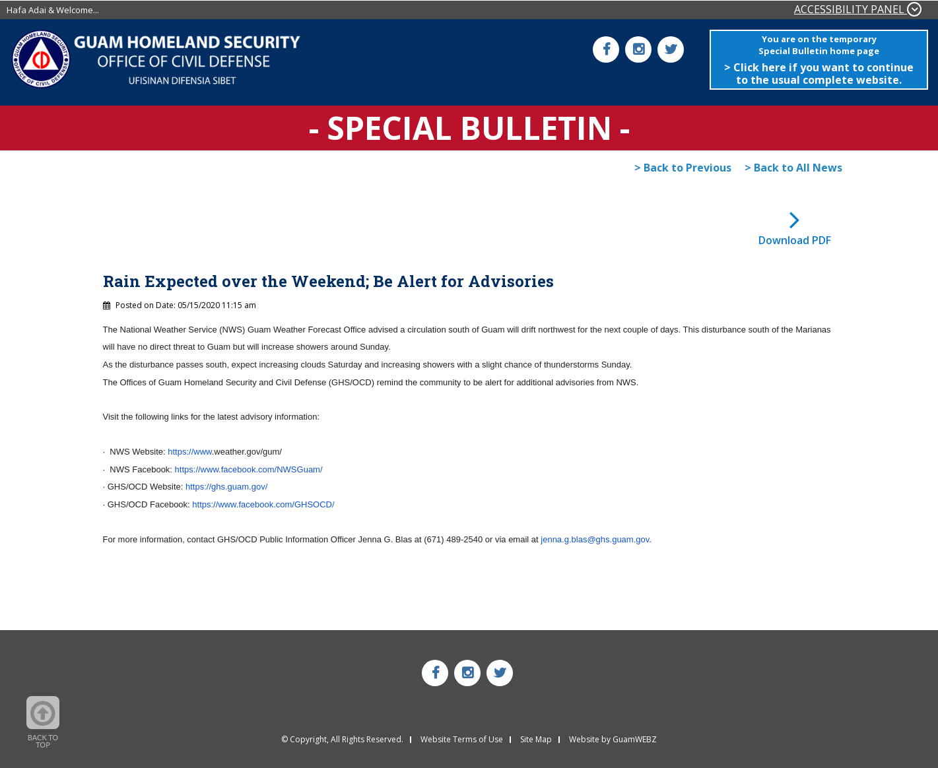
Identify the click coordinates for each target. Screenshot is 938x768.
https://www (189, 452)
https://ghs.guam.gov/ (226, 487)
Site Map (536, 739)
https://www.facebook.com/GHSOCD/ (263, 504)
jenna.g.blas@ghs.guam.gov (595, 539)
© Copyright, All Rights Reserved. (342, 739)
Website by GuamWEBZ (613, 739)
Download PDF (794, 240)
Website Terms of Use (461, 739)
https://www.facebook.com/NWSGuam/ (249, 469)
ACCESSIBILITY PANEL (857, 9)
